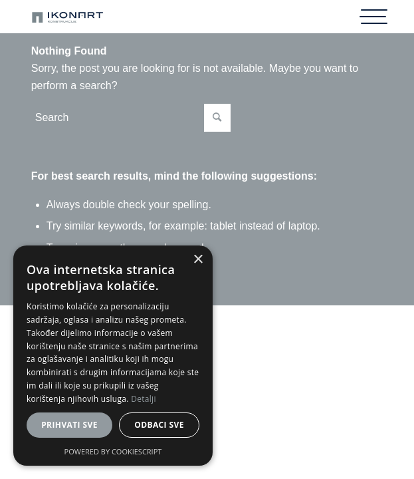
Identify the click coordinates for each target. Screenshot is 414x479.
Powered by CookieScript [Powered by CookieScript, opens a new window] (113, 451)
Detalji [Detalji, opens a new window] (143, 398)
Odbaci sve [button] (159, 424)
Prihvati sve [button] (69, 424)
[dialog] (113, 355)
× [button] (198, 260)
